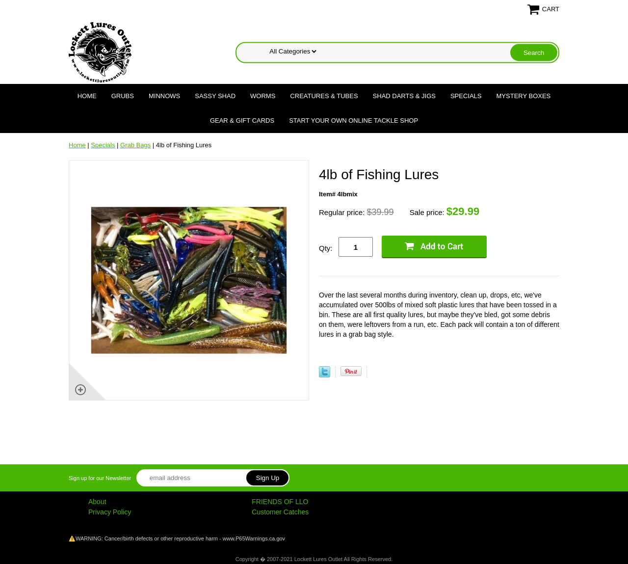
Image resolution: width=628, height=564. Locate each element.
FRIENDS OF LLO (280, 502)
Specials (466, 96)
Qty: (326, 248)
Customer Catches (280, 512)
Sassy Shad (215, 96)
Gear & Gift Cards (242, 120)
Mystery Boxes (524, 96)
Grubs (122, 96)
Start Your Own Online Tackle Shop (353, 120)
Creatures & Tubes (324, 96)
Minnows (164, 96)
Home (87, 96)
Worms (262, 96)
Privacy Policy (109, 512)
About (97, 502)
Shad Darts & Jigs (404, 96)
